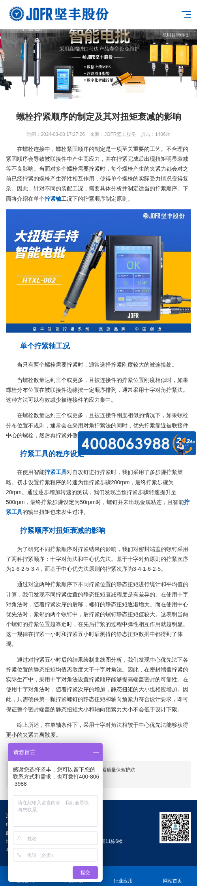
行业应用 (123, 876)
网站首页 (172, 876)
